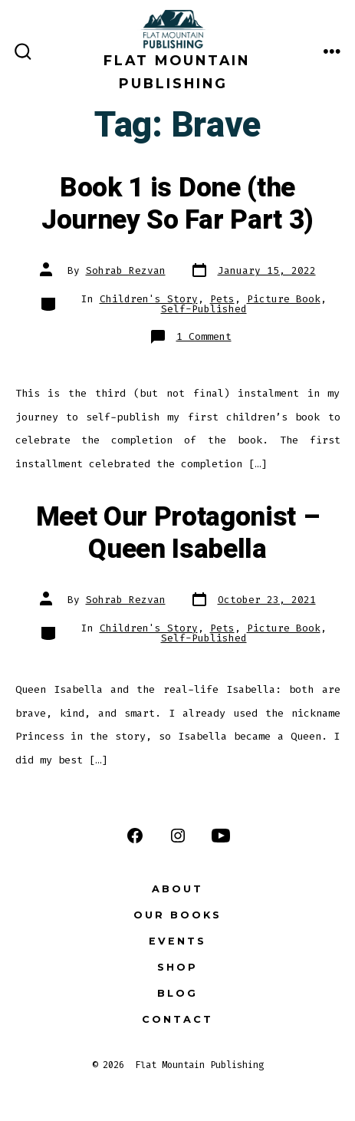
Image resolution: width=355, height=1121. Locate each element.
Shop (177, 967)
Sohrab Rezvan (126, 270)
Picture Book (283, 298)
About (177, 889)
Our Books (177, 915)
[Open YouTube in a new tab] (220, 835)
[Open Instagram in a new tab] (177, 835)
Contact (177, 1019)
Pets (222, 298)
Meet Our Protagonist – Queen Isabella (178, 533)
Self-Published (204, 308)
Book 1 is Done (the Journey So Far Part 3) (177, 204)
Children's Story (149, 298)
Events (177, 941)
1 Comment (204, 336)
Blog (177, 993)
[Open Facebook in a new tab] (135, 835)
